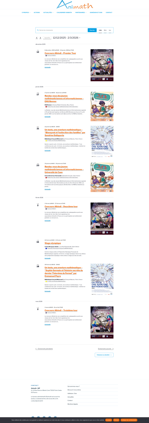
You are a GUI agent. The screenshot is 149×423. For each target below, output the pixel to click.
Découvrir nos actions (74, 390)
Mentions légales (73, 404)
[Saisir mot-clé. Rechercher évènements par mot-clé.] (62, 30)
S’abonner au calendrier (103, 355)
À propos (26, 12)
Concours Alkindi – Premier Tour (60, 53)
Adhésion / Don (72, 393)
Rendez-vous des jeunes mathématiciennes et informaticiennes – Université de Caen (64, 169)
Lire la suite (47, 67)
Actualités (48, 12)
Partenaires (81, 12)
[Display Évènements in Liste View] (100, 30)
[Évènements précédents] (37, 38)
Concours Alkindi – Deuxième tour (61, 206)
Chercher (92, 30)
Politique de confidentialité (128, 420)
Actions (37, 12)
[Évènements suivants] (40, 38)
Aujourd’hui (47, 37)
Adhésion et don (96, 12)
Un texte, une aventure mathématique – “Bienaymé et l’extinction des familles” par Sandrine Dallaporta (65, 133)
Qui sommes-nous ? (74, 386)
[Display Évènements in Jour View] (110, 30)
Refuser (116, 420)
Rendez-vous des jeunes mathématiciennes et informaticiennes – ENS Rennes (64, 99)
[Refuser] (147, 420)
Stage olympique (53, 243)
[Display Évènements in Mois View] (105, 30)
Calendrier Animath (64, 12)
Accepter (108, 420)
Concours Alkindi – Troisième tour (61, 310)
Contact (109, 12)
